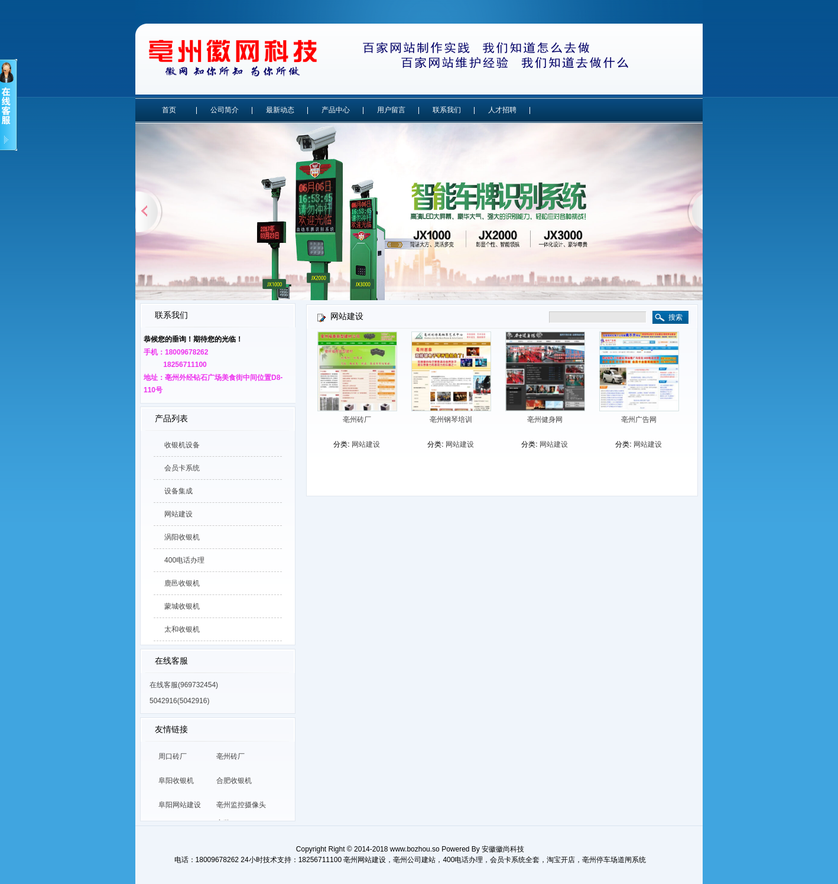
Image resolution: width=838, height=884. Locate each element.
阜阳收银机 (176, 780)
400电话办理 (184, 560)
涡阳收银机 (182, 537)
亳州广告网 (639, 419)
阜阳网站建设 (179, 805)
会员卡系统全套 (515, 860)
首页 (169, 110)
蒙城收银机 (182, 606)
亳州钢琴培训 (451, 419)
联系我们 (447, 110)
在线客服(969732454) (184, 685)
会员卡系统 (182, 468)
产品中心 (335, 110)
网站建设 (178, 514)
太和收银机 (182, 629)
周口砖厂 (172, 756)
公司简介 (224, 110)
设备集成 (178, 491)
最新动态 (280, 110)
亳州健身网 (545, 419)
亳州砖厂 (230, 756)
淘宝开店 (561, 860)
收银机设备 (182, 445)
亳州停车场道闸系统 (614, 860)
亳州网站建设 (364, 860)
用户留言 (391, 110)
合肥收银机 (234, 780)
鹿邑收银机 (182, 583)
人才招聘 (502, 110)
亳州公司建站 (414, 860)
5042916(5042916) (179, 701)
